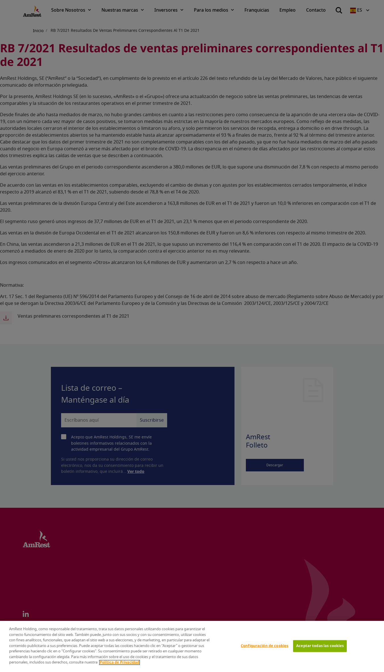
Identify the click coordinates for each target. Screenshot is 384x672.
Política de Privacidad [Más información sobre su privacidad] (119, 662)
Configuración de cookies (264, 646)
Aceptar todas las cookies (320, 646)
